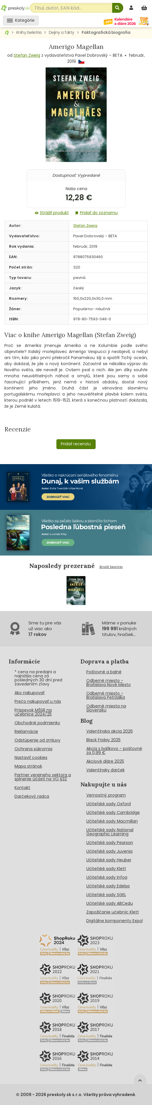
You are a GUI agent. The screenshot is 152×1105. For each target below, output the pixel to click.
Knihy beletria (29, 32)
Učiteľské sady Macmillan (112, 821)
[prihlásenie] (132, 7)
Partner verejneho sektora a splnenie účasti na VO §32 (43, 777)
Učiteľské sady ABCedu (109, 903)
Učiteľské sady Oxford (108, 804)
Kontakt (22, 787)
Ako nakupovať (29, 693)
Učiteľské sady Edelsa (108, 886)
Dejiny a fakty (61, 32)
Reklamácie (26, 731)
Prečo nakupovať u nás (38, 701)
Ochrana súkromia (33, 749)
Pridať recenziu (76, 444)
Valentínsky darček (105, 770)
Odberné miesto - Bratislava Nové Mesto (108, 682)
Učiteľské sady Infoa (106, 877)
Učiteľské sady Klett (106, 869)
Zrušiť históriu (111, 567)
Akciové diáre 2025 (105, 761)
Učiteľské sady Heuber (108, 860)
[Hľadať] (117, 8)
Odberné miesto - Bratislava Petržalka (105, 695)
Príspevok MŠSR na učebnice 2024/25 (33, 712)
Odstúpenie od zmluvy (37, 740)
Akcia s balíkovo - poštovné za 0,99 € (114, 750)
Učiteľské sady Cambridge (113, 812)
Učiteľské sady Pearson (109, 842)
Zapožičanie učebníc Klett (112, 912)
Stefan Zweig (27, 55)
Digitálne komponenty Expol (114, 921)
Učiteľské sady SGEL (106, 895)
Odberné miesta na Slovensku (106, 708)
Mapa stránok (28, 766)
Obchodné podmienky (37, 723)
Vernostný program (106, 795)
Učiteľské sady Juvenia (109, 851)
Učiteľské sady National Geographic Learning (109, 832)
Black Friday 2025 (103, 740)
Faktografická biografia (106, 32)
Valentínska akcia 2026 (109, 731)
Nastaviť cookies (31, 757)
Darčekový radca (32, 796)
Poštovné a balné (103, 672)
